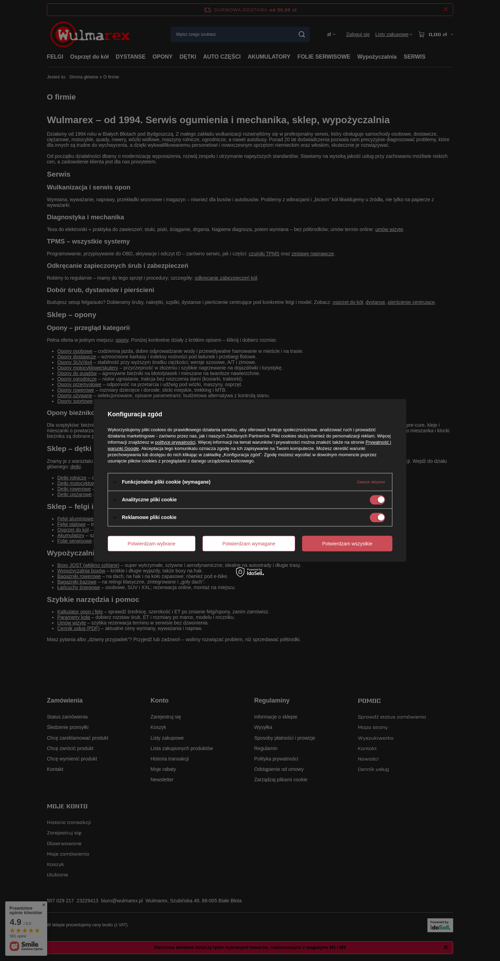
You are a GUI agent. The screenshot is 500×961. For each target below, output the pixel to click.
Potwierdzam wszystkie (347, 543)
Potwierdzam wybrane (152, 543)
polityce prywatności (175, 442)
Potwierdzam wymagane (248, 543)
